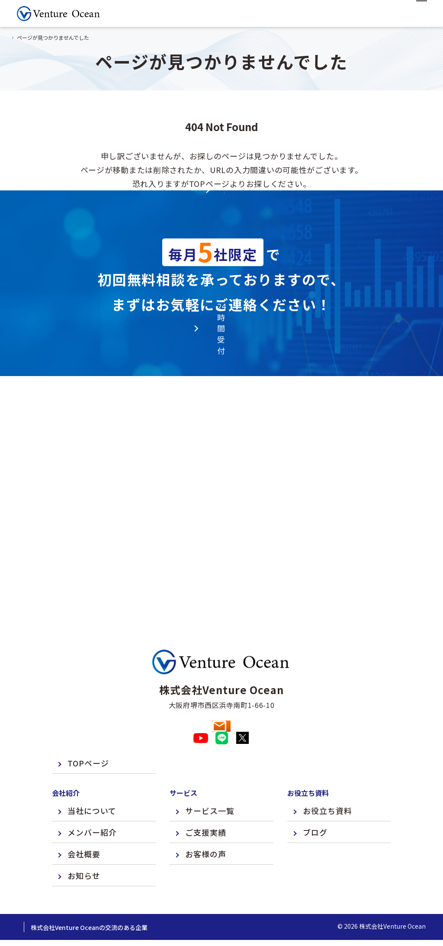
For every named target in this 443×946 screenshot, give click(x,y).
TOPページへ (221, 239)
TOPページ (88, 739)
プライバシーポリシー (47, 904)
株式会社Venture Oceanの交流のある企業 (149, 904)
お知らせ (83, 852)
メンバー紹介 (92, 808)
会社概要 (83, 830)
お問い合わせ (221, 687)
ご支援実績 (205, 808)
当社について (91, 787)
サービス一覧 (209, 787)
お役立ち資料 (327, 787)
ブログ (315, 808)
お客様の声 (205, 830)
